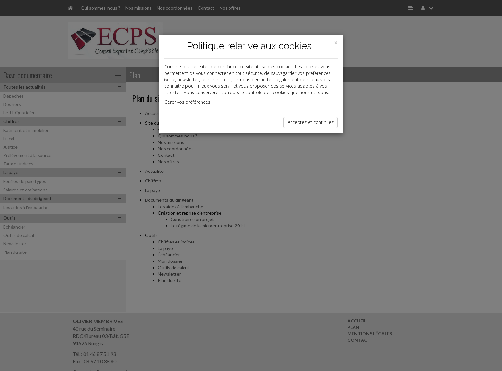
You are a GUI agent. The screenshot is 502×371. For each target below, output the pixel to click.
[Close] (336, 43)
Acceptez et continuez (311, 122)
